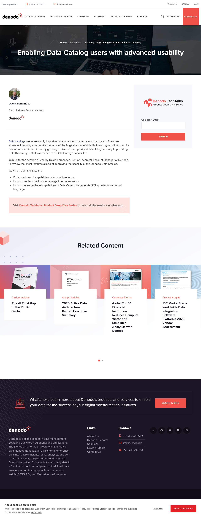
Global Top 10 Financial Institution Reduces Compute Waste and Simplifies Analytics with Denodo (125, 317)
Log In (196, 4)
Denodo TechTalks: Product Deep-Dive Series (48, 205)
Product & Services (61, 16)
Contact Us (94, 452)
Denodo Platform (97, 440)
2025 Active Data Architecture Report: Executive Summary (74, 309)
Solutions (83, 16)
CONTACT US (190, 16)
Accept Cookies (183, 509)
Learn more (170, 403)
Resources (75, 42)
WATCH (163, 136)
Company (142, 16)
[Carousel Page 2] (102, 360)
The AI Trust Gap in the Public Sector (24, 307)
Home (63, 42)
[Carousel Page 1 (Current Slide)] (99, 360)
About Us (93, 436)
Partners (99, 16)
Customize (158, 509)
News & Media (96, 448)
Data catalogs (17, 141)
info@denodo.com (65, 4)
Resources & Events (121, 16)
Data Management (35, 16)
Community (172, 4)
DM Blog (185, 4)
